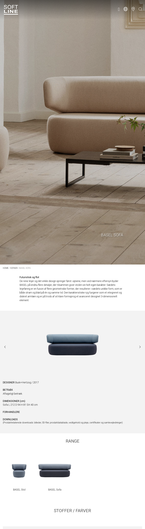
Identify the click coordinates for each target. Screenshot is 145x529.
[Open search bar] (140, 9)
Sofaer (14, 268)
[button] (119, 9)
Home (5, 268)
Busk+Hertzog (23, 382)
